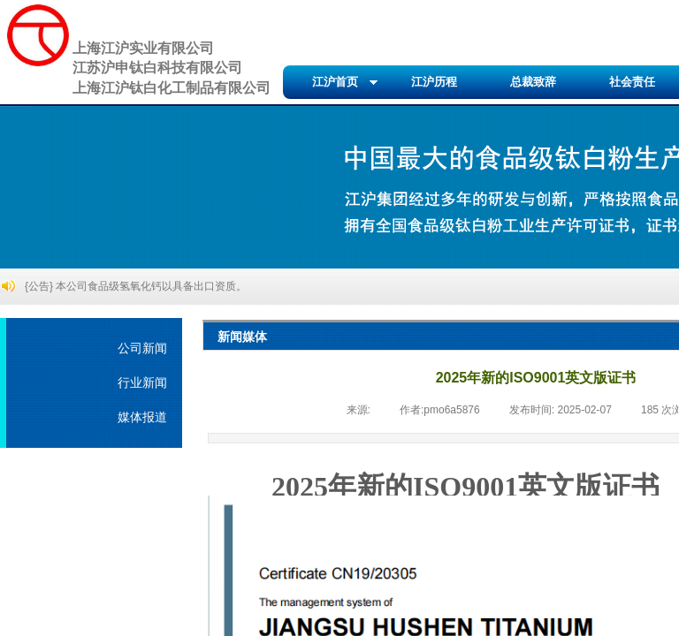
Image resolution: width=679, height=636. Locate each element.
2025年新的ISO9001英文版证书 (465, 487)
